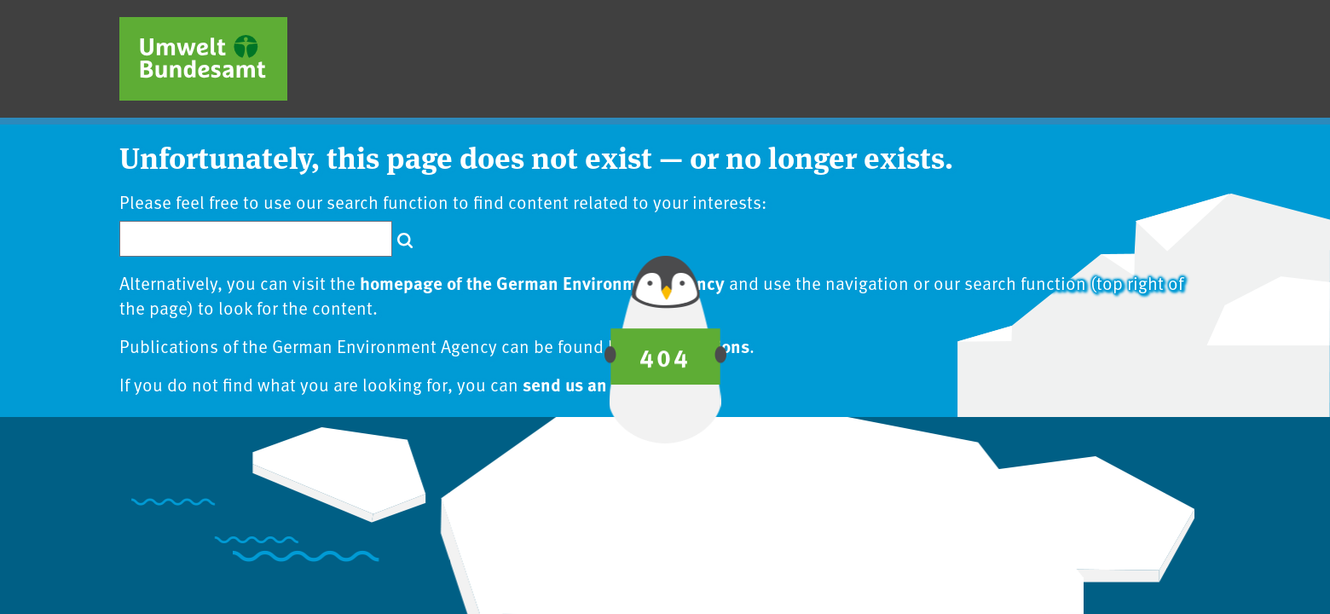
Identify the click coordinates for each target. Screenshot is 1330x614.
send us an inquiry (595, 384)
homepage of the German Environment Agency (542, 282)
